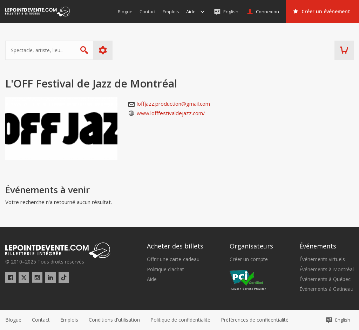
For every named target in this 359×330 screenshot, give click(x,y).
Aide (152, 279)
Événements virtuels (322, 259)
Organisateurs (251, 246)
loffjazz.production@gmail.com (173, 103)
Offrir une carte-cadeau (173, 259)
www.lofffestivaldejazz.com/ (171, 113)
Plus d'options (103, 50)
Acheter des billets (175, 246)
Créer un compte (249, 259)
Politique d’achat (165, 269)
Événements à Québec (325, 279)
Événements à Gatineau (326, 289)
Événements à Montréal (326, 269)
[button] (255, 320)
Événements (317, 246)
